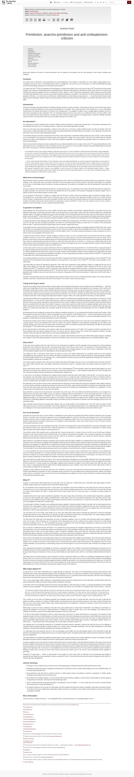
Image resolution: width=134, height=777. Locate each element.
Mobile (80, 774)
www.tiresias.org (28, 709)
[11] (35, 267)
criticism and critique (54, 13)
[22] (42, 586)
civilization (45, 13)
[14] (79, 332)
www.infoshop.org (61, 747)
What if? (30, 61)
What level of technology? (34, 53)
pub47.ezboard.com (64, 754)
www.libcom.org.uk (29, 741)
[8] (99, 252)
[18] (73, 368)
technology (64, 13)
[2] (36, 88)
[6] (51, 215)
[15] (74, 350)
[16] (50, 358)
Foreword (30, 48)
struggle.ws (27, 749)
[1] (63, 85)
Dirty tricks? (31, 58)
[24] (80, 621)
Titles (56, 774)
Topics (66, 774)
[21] (43, 522)
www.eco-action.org (29, 738)
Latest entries (73, 774)
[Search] (118, 2)
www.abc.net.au (28, 752)
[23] (104, 595)
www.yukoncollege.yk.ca (30, 719)
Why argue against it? (33, 63)
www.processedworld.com (56, 736)
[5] (38, 215)
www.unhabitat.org (29, 762)
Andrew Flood (34, 11)
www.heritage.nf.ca (28, 716)
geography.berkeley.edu (30, 729)
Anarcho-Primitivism (35, 13)
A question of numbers (33, 55)
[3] (93, 88)
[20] (85, 507)
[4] (67, 147)
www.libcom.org (75, 704)
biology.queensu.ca (28, 724)
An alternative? (31, 52)
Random (44, 774)
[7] (32, 224)
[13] (32, 326)
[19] (38, 507)
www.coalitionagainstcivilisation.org (83, 745)
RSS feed (51, 774)
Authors (61, 774)
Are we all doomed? (33, 60)
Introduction (31, 50)
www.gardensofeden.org (30, 721)
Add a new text (87, 774)
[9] (106, 257)
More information (32, 66)
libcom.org (56, 15)
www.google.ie (37, 733)
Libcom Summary (32, 64)
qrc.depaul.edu (28, 726)
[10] (87, 259)
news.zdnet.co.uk (28, 707)
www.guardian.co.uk (29, 714)
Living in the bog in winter (34, 56)
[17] (28, 365)
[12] (54, 269)
